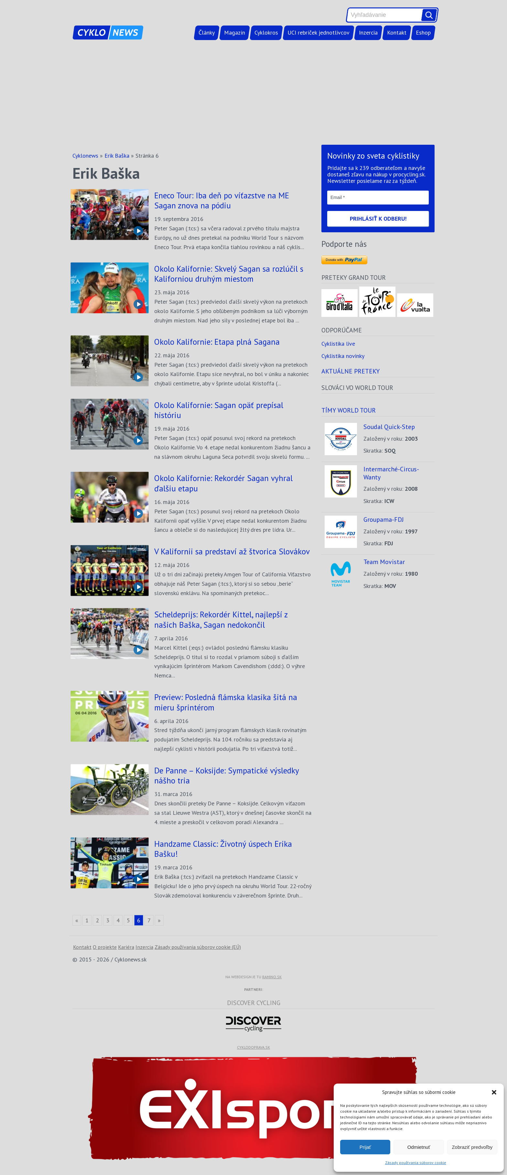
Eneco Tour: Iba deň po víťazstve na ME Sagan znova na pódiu (221, 200)
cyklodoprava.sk (253, 1047)
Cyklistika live (338, 343)
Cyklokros (266, 32)
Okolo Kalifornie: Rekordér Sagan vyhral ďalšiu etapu (223, 483)
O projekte (105, 947)
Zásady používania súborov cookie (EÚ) (198, 947)
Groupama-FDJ (383, 519)
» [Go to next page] (159, 920)
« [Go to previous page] (76, 920)
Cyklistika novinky (342, 356)
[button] (494, 1092)
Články (207, 32)
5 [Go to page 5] (128, 920)
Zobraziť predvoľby (472, 1147)
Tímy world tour (348, 410)
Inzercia (368, 32)
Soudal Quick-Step (389, 427)
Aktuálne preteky (350, 371)
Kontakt (396, 32)
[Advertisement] (253, 93)
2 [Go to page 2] (97, 920)
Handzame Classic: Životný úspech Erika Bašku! (223, 848)
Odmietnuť (418, 1147)
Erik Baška (116, 155)
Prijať (365, 1147)
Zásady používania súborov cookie (415, 1162)
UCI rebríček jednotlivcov (318, 32)
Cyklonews (85, 155)
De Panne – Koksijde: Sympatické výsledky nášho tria (226, 775)
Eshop (423, 32)
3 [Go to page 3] (107, 920)
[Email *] (378, 197)
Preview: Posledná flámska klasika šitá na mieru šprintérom (225, 702)
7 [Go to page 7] (149, 920)
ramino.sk (272, 976)
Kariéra (126, 947)
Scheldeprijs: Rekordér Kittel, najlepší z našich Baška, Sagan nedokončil (220, 619)
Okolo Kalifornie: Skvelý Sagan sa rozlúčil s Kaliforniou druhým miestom (228, 273)
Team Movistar (384, 562)
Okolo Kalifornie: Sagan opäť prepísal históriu (218, 410)
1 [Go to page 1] (87, 920)
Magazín (234, 32)
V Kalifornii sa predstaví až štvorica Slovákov (232, 551)
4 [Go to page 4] (118, 920)
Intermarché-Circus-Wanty (391, 473)
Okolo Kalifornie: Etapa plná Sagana (217, 341)
